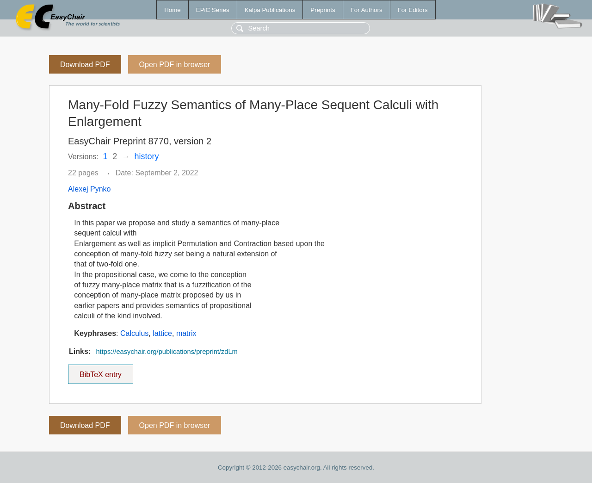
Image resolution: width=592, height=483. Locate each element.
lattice (162, 333)
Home (172, 9)
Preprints (322, 9)
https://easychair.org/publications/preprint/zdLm (166, 351)
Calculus (134, 333)
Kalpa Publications (270, 9)
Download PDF (85, 64)
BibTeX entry (100, 371)
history (147, 156)
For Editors (413, 9)
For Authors (366, 9)
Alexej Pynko (89, 189)
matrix (186, 333)
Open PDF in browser (174, 64)
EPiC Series (212, 9)
